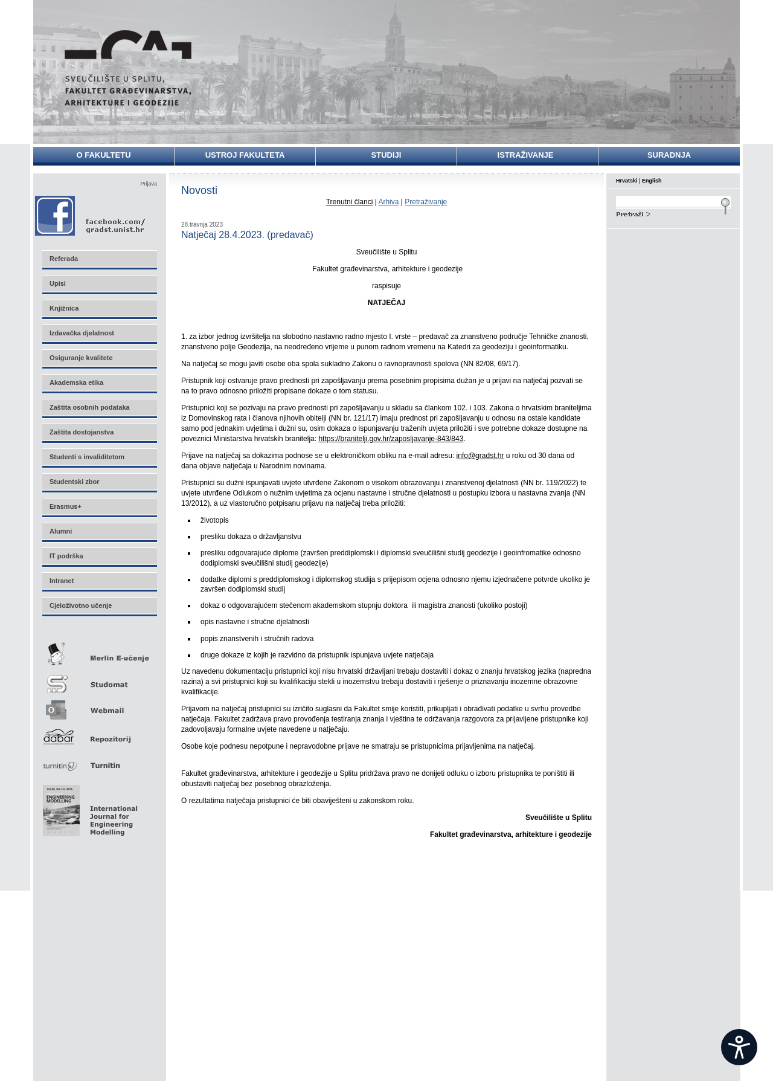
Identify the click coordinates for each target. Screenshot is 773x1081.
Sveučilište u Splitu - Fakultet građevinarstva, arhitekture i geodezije (128, 68)
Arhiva (388, 202)
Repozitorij (99, 733)
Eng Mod (88, 807)
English (652, 181)
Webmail (99, 706)
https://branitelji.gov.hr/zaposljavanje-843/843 (390, 438)
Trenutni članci (349, 202)
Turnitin (99, 760)
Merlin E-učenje (99, 651)
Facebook (91, 215)
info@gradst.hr (480, 455)
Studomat (99, 678)
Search (673, 212)
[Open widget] (739, 1047)
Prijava (148, 184)
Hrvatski (627, 181)
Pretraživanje (426, 202)
